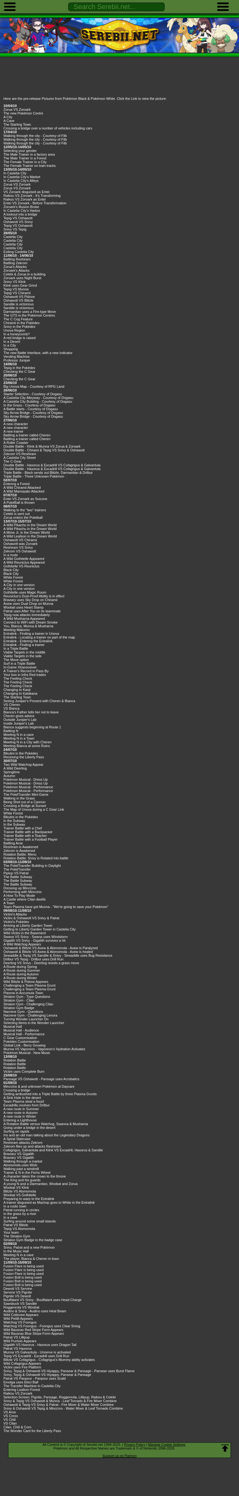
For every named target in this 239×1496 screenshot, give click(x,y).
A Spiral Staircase (16, 1139)
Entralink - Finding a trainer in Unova (31, 633)
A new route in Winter (19, 1116)
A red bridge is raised (19, 338)
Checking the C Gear (19, 371)
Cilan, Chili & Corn (17, 1427)
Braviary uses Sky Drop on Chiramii (30, 600)
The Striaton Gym (16, 1236)
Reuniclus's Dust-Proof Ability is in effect (33, 596)
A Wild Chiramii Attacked (22, 487)
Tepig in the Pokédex (19, 368)
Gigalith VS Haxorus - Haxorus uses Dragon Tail (40, 1345)
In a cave (10, 1217)
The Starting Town (17, 124)
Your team (11, 1232)
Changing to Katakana (20, 693)
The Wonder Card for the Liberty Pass (32, 1431)
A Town (8, 903)
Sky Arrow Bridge (16, 413)
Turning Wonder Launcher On (26, 1019)
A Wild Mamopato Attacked (23, 491)
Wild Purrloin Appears (19, 1341)
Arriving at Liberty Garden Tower (28, 925)
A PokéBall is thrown (19, 502)
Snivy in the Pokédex (19, 326)
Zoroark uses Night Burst (22, 278)
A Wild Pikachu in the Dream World (30, 525)
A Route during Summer (21, 970)
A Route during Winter (20, 978)
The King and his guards (21, 1180)
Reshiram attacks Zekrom (22, 1142)
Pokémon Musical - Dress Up (25, 779)
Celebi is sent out (16, 514)
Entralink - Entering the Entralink (28, 641)
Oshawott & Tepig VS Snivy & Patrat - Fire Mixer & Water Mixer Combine (58, 1404)
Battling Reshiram (16, 259)
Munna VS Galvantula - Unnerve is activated (37, 1352)
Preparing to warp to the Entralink (28, 1199)
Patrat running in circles (21, 1210)
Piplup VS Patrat (16, 873)
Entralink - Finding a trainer (24, 645)
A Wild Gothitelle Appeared (23, 559)
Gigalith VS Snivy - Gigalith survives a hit (34, 940)
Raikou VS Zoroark (17, 1393)
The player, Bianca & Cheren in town (31, 1258)
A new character (15, 424)
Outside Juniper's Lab (19, 719)
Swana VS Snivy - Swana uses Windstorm (35, 937)
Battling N (10, 731)
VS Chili (9, 1419)
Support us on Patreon (119, 1456)
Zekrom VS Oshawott (19, 551)
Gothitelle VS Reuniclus (21, 566)
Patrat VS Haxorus (17, 1348)
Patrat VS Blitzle (15, 1225)
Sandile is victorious (18, 304)
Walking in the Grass (19, 798)
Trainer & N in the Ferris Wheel (26, 1172)
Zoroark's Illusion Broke (21, 207)
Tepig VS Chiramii (16, 293)
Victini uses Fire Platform (22, 1367)
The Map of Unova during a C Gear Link (33, 809)
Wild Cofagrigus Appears (22, 1363)
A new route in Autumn (20, 1113)
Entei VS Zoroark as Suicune (25, 499)
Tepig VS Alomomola (19, 1229)
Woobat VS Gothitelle (19, 1195)
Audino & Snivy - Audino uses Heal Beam (34, 1311)
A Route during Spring (20, 967)
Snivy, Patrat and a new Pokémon (29, 1247)
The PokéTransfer (17, 869)
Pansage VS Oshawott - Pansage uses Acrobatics (41, 1079)
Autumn (9, 776)
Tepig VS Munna (16, 289)
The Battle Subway (17, 877)
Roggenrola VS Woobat (21, 1307)
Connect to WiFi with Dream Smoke (30, 622)
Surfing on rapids (16, 1131)
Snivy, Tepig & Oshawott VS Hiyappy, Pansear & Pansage (47, 1375)
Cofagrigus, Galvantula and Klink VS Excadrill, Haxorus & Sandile (53, 1150)
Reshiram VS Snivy (18, 547)
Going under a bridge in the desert (29, 1127)
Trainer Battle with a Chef (22, 828)
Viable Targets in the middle (24, 652)
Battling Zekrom (15, 263)
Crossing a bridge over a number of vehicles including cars (47, 128)
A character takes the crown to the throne (34, 1176)
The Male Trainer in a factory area (29, 154)
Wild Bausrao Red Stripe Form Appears (33, 1330)
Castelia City (13, 237)
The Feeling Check (17, 678)
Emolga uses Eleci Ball (20, 1382)
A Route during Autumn (21, 974)
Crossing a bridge (16, 1090)
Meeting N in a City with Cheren (27, 742)
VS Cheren (11, 705)
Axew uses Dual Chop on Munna (28, 603)
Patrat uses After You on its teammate (32, 611)
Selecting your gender (20, 151)
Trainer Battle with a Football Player (30, 839)
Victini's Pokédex (16, 922)
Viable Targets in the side (22, 656)
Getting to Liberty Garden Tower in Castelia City (39, 929)
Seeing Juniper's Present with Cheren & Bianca (39, 701)
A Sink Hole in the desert (22, 1098)
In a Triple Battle (15, 648)
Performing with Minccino (22, 892)
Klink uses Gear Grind (20, 285)
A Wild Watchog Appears (22, 944)
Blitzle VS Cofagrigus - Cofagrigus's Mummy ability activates (49, 1360)
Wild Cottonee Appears (21, 1315)
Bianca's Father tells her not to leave (31, 712)
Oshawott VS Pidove (19, 297)
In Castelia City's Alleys (21, 180)
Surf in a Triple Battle (19, 663)
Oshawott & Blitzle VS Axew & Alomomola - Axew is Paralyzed (50, 948)
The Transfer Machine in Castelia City (31, 1386)
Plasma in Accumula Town (23, 993)
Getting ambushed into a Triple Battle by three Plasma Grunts (50, 1094)
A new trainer (13, 431)
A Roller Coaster (15, 442)
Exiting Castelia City (18, 252)
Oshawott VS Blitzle (18, 300)
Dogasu (56, 394)
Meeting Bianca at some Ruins (26, 746)
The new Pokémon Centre (23, 113)
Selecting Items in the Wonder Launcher (33, 1023)
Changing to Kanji (16, 690)
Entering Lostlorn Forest (21, 1390)
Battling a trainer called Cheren (26, 435)
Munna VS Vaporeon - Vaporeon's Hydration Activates (44, 1049)
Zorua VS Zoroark (16, 109)
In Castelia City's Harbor (21, 210)
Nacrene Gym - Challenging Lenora (30, 1015)
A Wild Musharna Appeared (24, 618)
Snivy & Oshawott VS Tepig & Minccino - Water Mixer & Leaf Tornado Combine (63, 1408)
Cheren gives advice (19, 716)
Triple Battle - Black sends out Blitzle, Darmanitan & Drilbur (48, 472)
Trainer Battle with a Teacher (25, 836)
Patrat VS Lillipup (16, 1337)
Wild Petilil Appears (18, 1318)
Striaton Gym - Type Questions (26, 996)
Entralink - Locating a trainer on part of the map (39, 637)
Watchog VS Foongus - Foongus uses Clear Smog (41, 1326)
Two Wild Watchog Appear (23, 764)
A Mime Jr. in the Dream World (26, 532)
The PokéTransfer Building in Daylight (32, 865)
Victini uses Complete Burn (24, 1071)
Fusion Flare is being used (23, 1266)
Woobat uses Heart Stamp (23, 607)
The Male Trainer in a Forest (24, 158)
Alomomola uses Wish (20, 1165)
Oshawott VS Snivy (18, 222)
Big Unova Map (15, 386)
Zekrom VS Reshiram (19, 454)
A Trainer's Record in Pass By (26, 671)
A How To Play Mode (19, 895)
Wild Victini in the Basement (24, 933)
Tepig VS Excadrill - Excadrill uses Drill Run (36, 1356)
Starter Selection (16, 394)
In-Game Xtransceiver (20, 667)
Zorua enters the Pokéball (23, 517)
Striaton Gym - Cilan (18, 1000)
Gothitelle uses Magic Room (24, 592)
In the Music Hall (16, 1251)
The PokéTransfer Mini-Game (25, 794)
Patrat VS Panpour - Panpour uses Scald (34, 1378)
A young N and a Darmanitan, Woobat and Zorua (40, 1184)
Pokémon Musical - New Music (26, 1053)
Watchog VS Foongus (20, 1322)
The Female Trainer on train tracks (29, 166)
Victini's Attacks (15, 914)
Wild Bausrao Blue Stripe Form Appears (33, 1333)
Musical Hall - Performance (24, 1034)
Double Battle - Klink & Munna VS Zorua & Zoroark (42, 446)
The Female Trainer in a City (25, 162)
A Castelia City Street (19, 457)
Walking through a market (22, 1161)
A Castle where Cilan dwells (24, 899)
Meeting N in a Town (18, 738)
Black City (11, 570)
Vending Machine (16, 356)
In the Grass (12, 405)
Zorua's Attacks (15, 267)
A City (7, 117)
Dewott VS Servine (17, 1288)
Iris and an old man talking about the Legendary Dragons (46, 1135)
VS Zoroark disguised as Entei (26, 192)
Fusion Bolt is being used (22, 1277)
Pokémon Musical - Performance (28, 787)
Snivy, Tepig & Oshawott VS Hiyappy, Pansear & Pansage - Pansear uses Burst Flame (68, 1371)
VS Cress (10, 1416)
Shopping (10, 349)
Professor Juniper (16, 360)
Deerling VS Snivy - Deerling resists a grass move (41, 963)
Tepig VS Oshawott (18, 218)
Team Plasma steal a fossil (23, 1101)
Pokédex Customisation (21, 1041)
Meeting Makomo (16, 630)
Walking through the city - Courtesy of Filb (35, 136)
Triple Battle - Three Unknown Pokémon (33, 476)
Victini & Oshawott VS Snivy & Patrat (31, 918)
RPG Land (56, 386)
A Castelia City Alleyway (21, 398)
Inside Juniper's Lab (18, 723)
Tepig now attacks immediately (26, 615)
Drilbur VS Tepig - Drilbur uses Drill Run (33, 959)
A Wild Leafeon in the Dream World (30, 536)
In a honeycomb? (16, 334)
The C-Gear (12, 461)
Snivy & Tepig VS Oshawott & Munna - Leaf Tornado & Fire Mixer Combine (60, 1401)
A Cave (8, 121)
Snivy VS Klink (14, 282)
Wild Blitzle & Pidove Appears (25, 982)
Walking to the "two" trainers (24, 510)
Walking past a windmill (21, 1169)
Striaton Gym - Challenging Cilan (28, 1004)
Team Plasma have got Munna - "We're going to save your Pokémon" (55, 907)
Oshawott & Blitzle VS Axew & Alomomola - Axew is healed (48, 952)
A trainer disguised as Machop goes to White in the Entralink (49, 1202)
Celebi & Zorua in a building (24, 274)
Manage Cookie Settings (166, 1444)
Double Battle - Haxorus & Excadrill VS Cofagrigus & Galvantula (52, 465)
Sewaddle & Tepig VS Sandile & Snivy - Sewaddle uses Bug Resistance (57, 955)
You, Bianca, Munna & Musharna (28, 626)
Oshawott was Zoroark (20, 544)
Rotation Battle (14, 1060)
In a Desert (11, 341)
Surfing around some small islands (29, 1221)
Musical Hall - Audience (21, 1030)
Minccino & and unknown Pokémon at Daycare (38, 1086)
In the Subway (14, 821)
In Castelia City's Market (21, 177)
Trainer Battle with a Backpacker (28, 832)
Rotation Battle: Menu (19, 854)
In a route (10, 555)
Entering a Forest (16, 484)
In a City (9, 345)
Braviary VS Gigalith (18, 1154)
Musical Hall (12, 1026)
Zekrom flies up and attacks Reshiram (32, 1146)
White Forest (13, 577)
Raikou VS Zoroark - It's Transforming (32, 195)
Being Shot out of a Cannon (24, 802)
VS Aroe (9, 1412)
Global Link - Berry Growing (24, 1045)
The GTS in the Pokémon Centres (29, 315)
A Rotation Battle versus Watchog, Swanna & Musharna (45, 1124)
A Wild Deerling (15, 768)
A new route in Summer (21, 1109)
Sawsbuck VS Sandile (20, 1303)
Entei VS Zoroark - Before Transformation (34, 203)
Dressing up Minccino (19, 888)
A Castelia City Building (21, 401)
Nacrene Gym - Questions (23, 1011)
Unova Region (14, 330)
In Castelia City (14, 173)
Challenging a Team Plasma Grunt (29, 985)
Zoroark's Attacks (16, 270)
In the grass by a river (19, 1214)
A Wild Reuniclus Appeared (24, 562)
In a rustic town (14, 1206)
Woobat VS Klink (16, 1187)
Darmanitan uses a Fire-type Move (29, 311)
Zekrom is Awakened (19, 850)
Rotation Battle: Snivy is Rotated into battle (35, 858)
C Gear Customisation (20, 1038)
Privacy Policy (134, 1444)
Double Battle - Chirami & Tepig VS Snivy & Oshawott (44, 450)
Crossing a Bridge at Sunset (24, 806)
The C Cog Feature (18, 319)
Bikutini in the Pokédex (20, 753)
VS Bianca (11, 708)
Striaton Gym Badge (18, 1008)
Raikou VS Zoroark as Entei (24, 199)
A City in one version (19, 585)
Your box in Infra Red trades (24, 675)
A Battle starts (14, 409)
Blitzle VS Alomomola (19, 1191)
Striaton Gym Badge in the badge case (32, 1240)
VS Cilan (10, 1423)
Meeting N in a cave (18, 734)
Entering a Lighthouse (20, 1120)
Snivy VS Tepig (14, 229)
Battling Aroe (13, 843)
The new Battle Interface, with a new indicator (38, 353)
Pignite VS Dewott (17, 1296)
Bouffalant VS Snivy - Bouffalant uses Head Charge (42, 1300)
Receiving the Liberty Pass (23, 757)
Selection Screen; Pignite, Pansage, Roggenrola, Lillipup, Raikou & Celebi (59, 1397)
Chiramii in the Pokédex (21, 323)
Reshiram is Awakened (20, 847)
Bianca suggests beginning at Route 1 (32, 727)
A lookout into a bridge (20, 214)
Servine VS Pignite (17, 1292)
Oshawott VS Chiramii (20, 540)
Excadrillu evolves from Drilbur (26, 1105)
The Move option (16, 660)
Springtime (11, 772)
